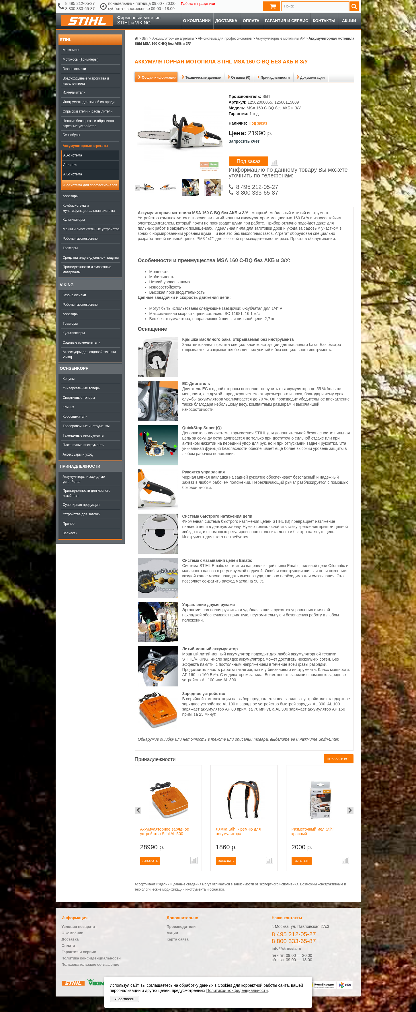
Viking (67, 284)
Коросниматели (75, 417)
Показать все (338, 759)
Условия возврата (78, 926)
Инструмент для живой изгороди (89, 102)
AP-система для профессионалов (90, 185)
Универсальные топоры (82, 388)
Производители (181, 926)
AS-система (72, 155)
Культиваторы (74, 220)
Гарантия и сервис (286, 20)
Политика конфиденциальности (91, 958)
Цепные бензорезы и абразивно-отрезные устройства (89, 123)
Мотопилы (71, 50)
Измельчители (74, 92)
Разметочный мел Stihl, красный (313, 831)
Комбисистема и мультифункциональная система (89, 208)
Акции (349, 20)
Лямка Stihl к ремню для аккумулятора (238, 831)
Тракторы (70, 248)
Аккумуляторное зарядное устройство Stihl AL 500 (164, 831)
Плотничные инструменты (83, 445)
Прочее (69, 524)
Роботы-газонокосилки (81, 239)
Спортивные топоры (79, 398)
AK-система (72, 174)
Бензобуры (71, 135)
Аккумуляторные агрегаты (85, 146)
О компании (196, 20)
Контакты (324, 20)
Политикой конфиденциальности (237, 990)
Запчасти (70, 533)
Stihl (65, 39)
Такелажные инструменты (83, 436)
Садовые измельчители (82, 342)
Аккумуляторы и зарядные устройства (84, 479)
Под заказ (249, 161)
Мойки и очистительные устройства (91, 229)
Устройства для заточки (82, 514)
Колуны (69, 379)
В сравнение (274, 162)
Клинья (68, 407)
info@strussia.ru (286, 948)
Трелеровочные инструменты (86, 426)
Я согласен (124, 999)
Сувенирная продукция (81, 505)
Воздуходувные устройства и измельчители (86, 81)
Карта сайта (178, 939)
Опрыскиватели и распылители (88, 111)
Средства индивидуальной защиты (91, 258)
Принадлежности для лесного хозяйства (86, 493)
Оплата (251, 20)
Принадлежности (80, 466)
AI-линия (70, 165)
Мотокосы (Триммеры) (81, 59)
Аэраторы (71, 196)
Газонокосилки (74, 69)
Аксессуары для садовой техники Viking (89, 354)
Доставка (226, 20)
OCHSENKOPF (74, 368)
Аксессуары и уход (78, 454)
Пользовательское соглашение (90, 964)
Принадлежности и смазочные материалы (87, 269)
